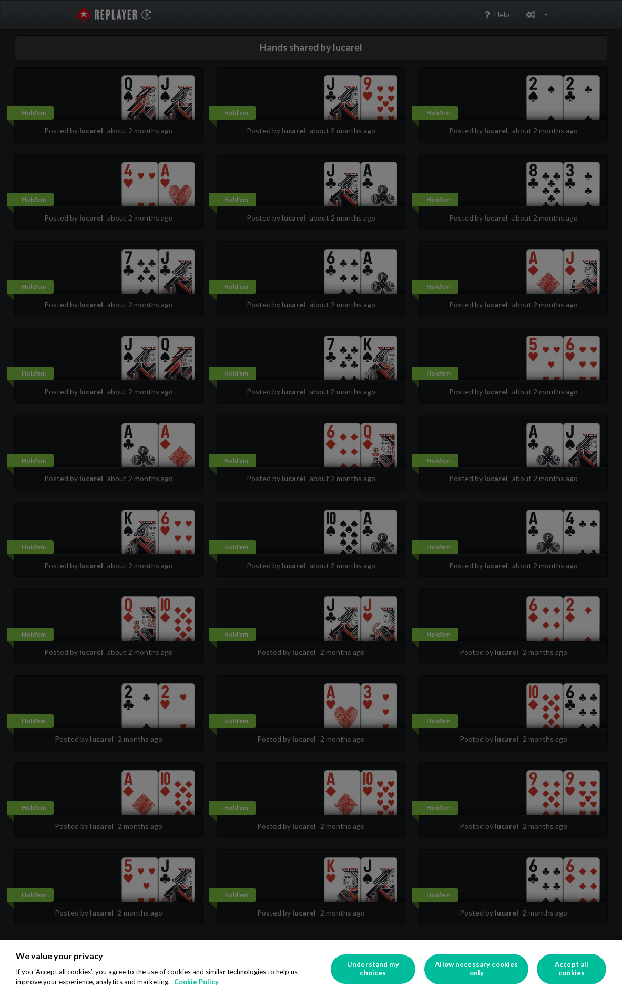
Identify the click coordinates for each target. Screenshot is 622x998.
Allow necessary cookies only (476, 968)
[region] (311, 969)
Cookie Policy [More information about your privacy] (196, 982)
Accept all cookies (571, 968)
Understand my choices (373, 968)
